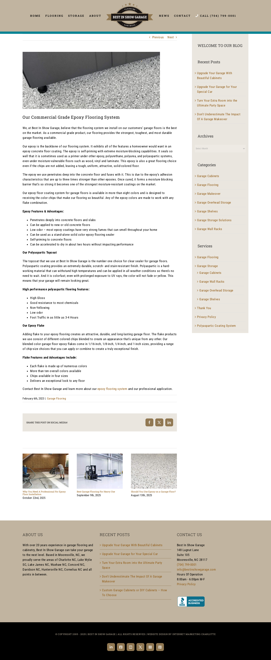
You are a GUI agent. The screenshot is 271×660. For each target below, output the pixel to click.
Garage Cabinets (208, 176)
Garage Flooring (56, 398)
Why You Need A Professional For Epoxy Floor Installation (44, 493)
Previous (158, 37)
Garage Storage (207, 266)
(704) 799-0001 (187, 564)
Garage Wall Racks (209, 229)
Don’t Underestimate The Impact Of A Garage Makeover (132, 579)
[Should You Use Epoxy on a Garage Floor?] (154, 455)
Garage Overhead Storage (214, 202)
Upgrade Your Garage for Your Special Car (130, 554)
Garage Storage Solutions (214, 220)
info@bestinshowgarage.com (196, 569)
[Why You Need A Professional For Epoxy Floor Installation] (46, 455)
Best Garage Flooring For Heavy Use (96, 491)
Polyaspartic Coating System (216, 326)
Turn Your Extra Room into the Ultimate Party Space (132, 565)
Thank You (204, 308)
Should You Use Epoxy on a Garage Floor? (153, 491)
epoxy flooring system (112, 389)
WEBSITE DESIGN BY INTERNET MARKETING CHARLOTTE (181, 634)
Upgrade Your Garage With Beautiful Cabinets (132, 545)
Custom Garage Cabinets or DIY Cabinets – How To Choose (134, 592)
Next (170, 37)
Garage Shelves (207, 211)
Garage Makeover (209, 194)
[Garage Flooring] (91, 80)
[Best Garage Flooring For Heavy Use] (100, 455)
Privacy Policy (206, 317)
